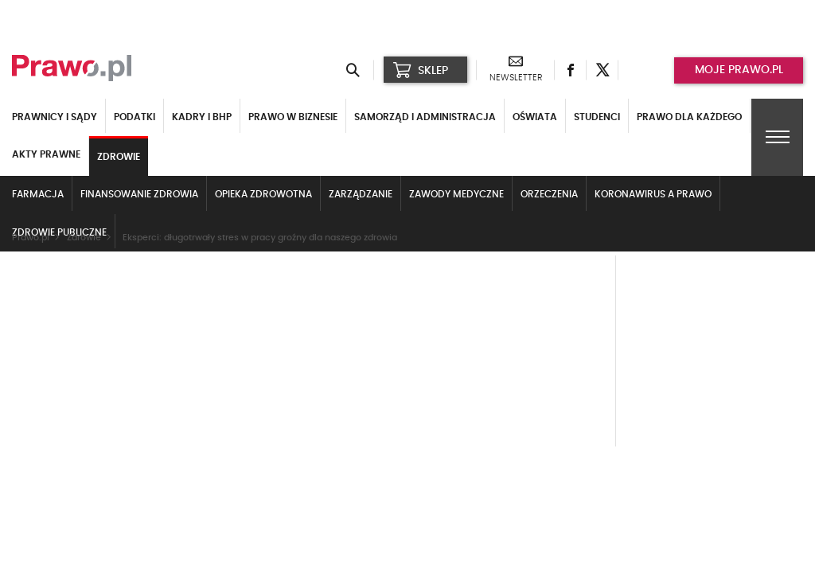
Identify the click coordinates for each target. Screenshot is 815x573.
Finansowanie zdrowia (139, 194)
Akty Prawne (46, 154)
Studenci (597, 117)
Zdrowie (118, 157)
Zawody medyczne (456, 194)
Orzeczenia (549, 194)
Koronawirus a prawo (653, 194)
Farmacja (38, 194)
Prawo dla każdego (689, 117)
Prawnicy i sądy (54, 117)
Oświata (535, 117)
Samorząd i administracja (425, 117)
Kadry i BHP (202, 117)
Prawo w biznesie (292, 117)
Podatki (134, 117)
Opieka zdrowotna (263, 194)
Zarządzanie (360, 194)
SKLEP (420, 70)
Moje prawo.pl (739, 70)
